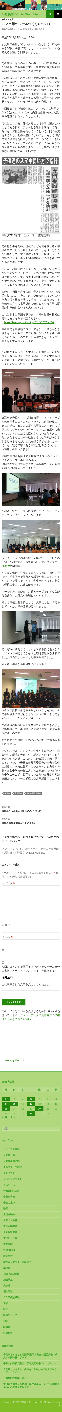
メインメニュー (58, 14)
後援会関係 (9, 1250)
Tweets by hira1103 (13, 1060)
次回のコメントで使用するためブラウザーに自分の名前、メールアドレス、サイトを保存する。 (31, 968)
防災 (5, 1309)
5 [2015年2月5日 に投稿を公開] (31, 1099)
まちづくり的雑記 (12, 1167)
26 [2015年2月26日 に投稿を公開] (31, 1113)
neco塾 (6, 565)
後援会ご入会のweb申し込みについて (31, 808)
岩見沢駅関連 (10, 1232)
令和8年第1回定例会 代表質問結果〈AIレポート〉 (30, 1363)
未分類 (6, 1267)
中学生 (7, 793)
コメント (9, 883)
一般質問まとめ (11, 1190)
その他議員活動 (11, 1161)
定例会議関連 (10, 1226)
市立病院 (8, 1244)
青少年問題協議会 (33, 793)
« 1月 (4, 1117)
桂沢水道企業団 (11, 1273)
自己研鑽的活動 (11, 1297)
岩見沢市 (18, 793)
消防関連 (8, 1279)
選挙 (5, 1303)
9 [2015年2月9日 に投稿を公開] (6, 1104)
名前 (6, 924)
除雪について (10, 1315)
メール (7, 937)
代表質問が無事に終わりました (19, 1378)
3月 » (12, 1117)
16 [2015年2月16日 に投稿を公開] (6, 1108)
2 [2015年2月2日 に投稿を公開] (6, 1099)
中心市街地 (9, 1196)
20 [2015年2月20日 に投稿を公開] (39, 1108)
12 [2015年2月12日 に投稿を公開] (31, 1104)
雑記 (5, 1321)
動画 (5, 1208)
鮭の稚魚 (8, 1333)
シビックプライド (12, 1179)
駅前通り (8, 1327)
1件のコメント (43, 29)
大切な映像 (9, 1214)
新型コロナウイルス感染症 (17, 1262)
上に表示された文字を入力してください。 (27, 984)
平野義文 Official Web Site (20, 14)
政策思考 (8, 1256)
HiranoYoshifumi (26, 29)
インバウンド (10, 1173)
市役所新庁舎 (10, 1238)
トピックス (9, 1184)
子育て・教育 (8, 19)
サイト (6, 950)
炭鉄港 (6, 1285)
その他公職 (9, 1155)
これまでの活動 (11, 1149)
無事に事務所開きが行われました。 (31, 820)
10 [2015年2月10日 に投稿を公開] (14, 1104)
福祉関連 (8, 1291)
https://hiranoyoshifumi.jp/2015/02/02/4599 (29, 322)
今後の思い (9, 1202)
